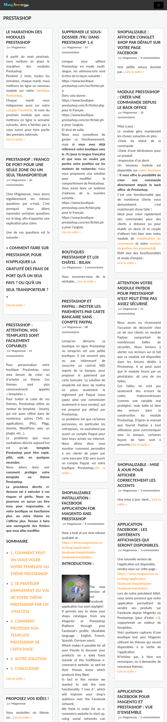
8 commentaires (94, 534)
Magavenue (18, 47)
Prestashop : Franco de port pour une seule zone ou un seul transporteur (27, 167)
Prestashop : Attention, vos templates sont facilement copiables (22, 335)
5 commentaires (150, 490)
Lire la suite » (15, 139)
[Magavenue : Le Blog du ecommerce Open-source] (16, 5)
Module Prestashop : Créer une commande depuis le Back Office (138, 99)
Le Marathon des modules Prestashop (24, 37)
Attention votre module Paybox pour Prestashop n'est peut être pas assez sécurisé (137, 293)
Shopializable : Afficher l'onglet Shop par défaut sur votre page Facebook (139, 42)
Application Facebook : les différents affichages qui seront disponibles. (138, 538)
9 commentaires (150, 58)
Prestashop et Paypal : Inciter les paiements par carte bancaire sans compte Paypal (83, 311)
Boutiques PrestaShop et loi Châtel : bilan (80, 257)
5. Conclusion (24, 668)
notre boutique (150, 170)
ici (156, 617)
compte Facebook (19, 110)
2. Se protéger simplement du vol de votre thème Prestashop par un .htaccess (30, 597)
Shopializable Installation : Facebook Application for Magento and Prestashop (79, 517)
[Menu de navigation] (159, 5)
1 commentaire (94, 267)
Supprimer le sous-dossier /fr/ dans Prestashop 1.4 (82, 37)
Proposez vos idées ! (27, 699)
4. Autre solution (28, 658)
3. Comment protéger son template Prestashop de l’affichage (25, 635)
